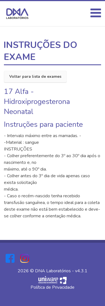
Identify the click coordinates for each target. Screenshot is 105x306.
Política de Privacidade (52, 287)
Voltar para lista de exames (35, 76)
